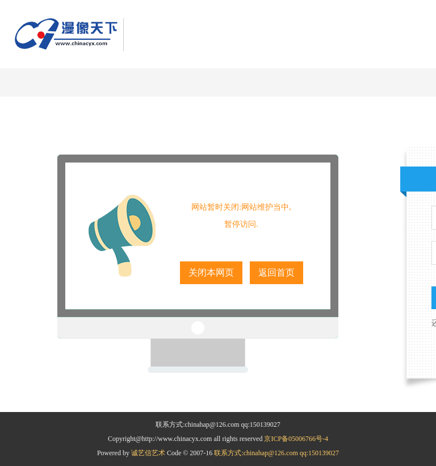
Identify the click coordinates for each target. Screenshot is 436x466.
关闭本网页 (211, 272)
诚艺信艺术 (149, 453)
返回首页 (276, 272)
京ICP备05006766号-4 (296, 439)
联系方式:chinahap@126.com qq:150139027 (276, 453)
